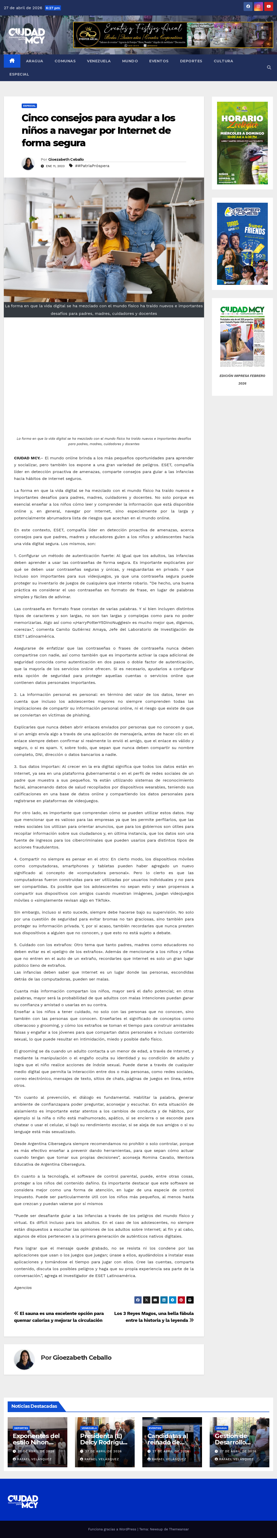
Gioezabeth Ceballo (66, 159)
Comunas (65, 61)
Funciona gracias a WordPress (112, 1529)
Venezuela (99, 61)
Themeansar (179, 1529)
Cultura (223, 61)
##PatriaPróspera (92, 165)
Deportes (191, 61)
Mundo (130, 61)
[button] (269, 67)
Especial (19, 74)
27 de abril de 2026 (36, 1451)
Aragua (34, 61)
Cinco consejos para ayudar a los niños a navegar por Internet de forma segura (98, 130)
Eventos (159, 61)
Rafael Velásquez (32, 1459)
